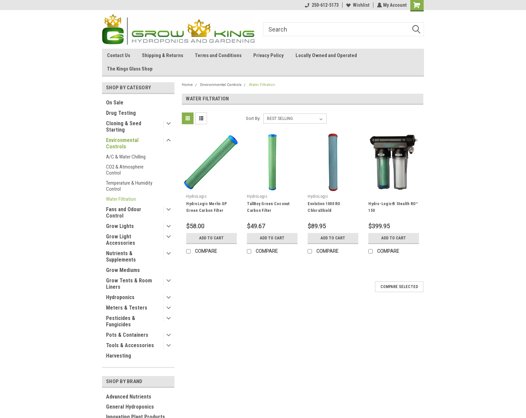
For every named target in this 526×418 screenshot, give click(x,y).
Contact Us (118, 55)
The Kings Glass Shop (130, 69)
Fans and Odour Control (123, 212)
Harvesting (118, 356)
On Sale (114, 102)
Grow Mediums (123, 270)
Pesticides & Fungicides (120, 321)
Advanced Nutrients (128, 396)
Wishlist (357, 5)
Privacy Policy (268, 55)
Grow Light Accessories (120, 239)
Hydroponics (120, 297)
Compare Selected (399, 286)
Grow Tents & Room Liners (129, 283)
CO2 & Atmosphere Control (125, 170)
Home (187, 85)
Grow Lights (120, 226)
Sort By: (253, 118)
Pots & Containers (127, 335)
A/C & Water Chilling (126, 157)
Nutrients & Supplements (121, 256)
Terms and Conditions (218, 55)
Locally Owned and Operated (326, 55)
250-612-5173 (321, 5)
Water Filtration (121, 199)
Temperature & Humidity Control (129, 186)
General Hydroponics (130, 407)
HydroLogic (196, 196)
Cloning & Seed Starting (123, 126)
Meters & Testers (126, 308)
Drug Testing (121, 113)
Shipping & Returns (162, 55)
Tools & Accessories (130, 345)
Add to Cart (211, 238)
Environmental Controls (122, 143)
